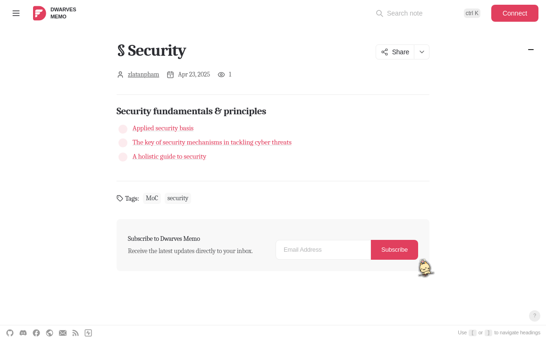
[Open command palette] (428, 13)
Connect (515, 13)
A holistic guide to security (169, 156)
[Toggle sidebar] (16, 13)
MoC (152, 198)
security (178, 198)
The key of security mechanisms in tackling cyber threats (212, 142)
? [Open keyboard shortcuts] (534, 315)
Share (395, 52)
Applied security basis (163, 128)
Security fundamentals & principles (531, 49)
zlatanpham (143, 74)
